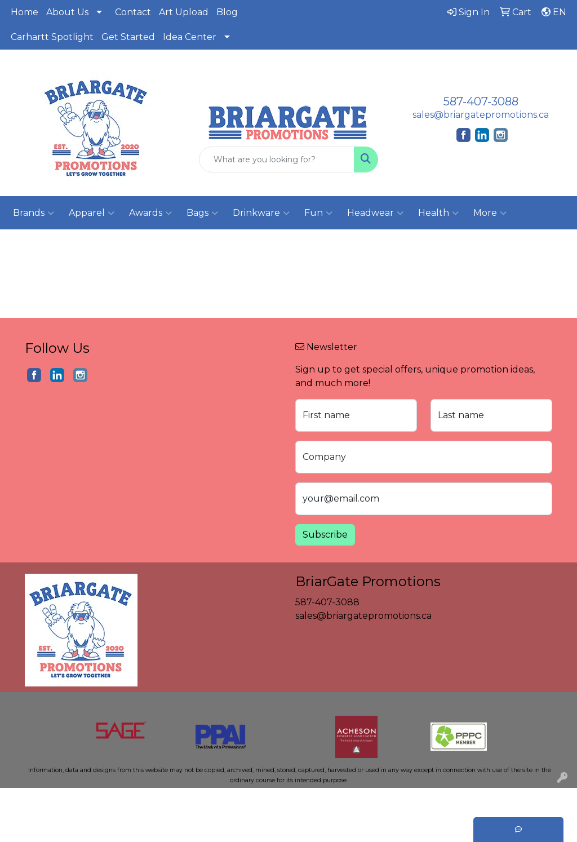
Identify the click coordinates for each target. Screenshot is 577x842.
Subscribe (325, 534)
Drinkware (261, 213)
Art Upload (183, 12)
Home (24, 12)
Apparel (91, 213)
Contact (133, 12)
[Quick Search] (276, 159)
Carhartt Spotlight (52, 37)
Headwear (375, 213)
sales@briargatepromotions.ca (480, 114)
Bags (202, 213)
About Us (67, 12)
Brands (33, 213)
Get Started (128, 37)
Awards (150, 213)
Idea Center (189, 37)
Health (438, 213)
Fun (318, 213)
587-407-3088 (480, 101)
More (490, 213)
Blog (227, 12)
